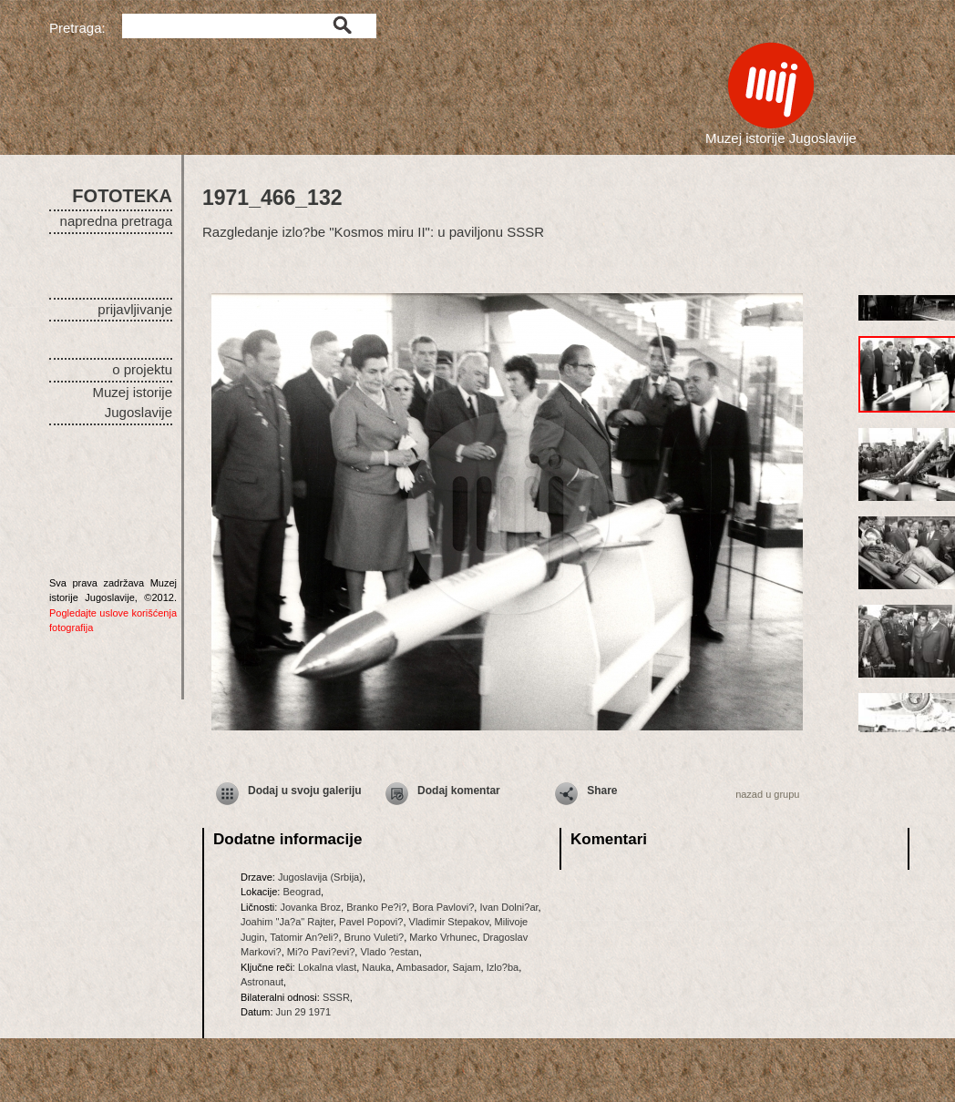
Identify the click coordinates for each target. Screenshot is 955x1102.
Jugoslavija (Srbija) (320, 877)
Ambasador (421, 967)
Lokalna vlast (327, 967)
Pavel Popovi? (371, 921)
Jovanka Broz (310, 907)
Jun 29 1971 (304, 1011)
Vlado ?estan (389, 951)
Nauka (376, 967)
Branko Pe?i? (376, 907)
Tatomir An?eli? (304, 937)
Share (602, 790)
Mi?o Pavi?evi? (321, 951)
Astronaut (262, 981)
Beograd (301, 891)
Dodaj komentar (458, 790)
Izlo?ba (503, 967)
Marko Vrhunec (443, 937)
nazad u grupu (767, 794)
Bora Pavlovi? (443, 907)
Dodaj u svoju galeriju (305, 790)
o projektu (142, 369)
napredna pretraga (116, 221)
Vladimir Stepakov (449, 921)
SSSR (336, 997)
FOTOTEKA (122, 196)
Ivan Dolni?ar (508, 907)
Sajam (466, 967)
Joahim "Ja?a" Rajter (287, 921)
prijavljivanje (135, 309)
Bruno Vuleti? (374, 937)
